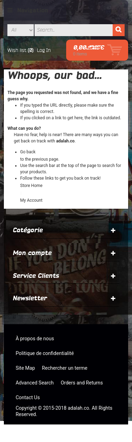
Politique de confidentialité (44, 353)
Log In (44, 50)
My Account (31, 200)
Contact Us (27, 397)
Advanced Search (34, 383)
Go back (28, 151)
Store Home (31, 185)
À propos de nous (34, 338)
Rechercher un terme (64, 368)
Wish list (16, 50)
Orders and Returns (82, 383)
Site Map (25, 368)
